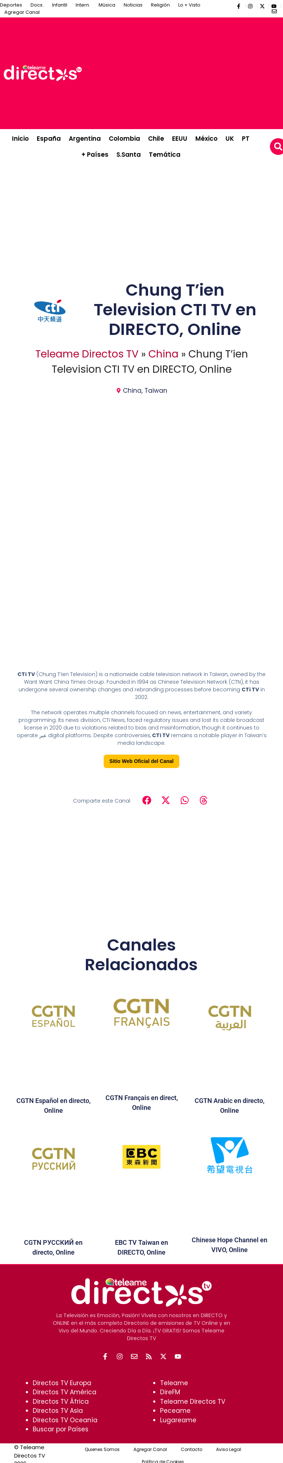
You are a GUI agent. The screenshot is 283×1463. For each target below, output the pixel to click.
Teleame (174, 1383)
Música (107, 4)
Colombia (124, 138)
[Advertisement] (184, 72)
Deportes (11, 4)
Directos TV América (64, 1392)
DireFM (170, 1392)
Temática (164, 154)
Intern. (83, 4)
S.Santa (128, 154)
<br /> (141, 583)
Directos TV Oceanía (65, 1420)
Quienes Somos (102, 1449)
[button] (146, 800)
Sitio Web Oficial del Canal (141, 761)
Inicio (20, 138)
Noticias (133, 4)
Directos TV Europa (62, 1383)
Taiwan (155, 390)
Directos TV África (61, 1401)
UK (230, 138)
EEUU (179, 138)
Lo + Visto (189, 4)
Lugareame (178, 1420)
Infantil (59, 4)
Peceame (175, 1410)
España (49, 138)
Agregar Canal (22, 12)
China (163, 354)
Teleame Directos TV (87, 354)
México (206, 138)
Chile (156, 138)
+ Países (94, 154)
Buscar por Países (60, 1429)
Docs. (37, 4)
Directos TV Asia (58, 1410)
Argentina (85, 138)
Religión (160, 4)
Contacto (191, 1449)
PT (246, 138)
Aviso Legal (228, 1449)
